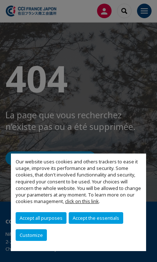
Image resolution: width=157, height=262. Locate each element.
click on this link (82, 201)
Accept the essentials (96, 218)
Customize (31, 235)
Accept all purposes (41, 218)
